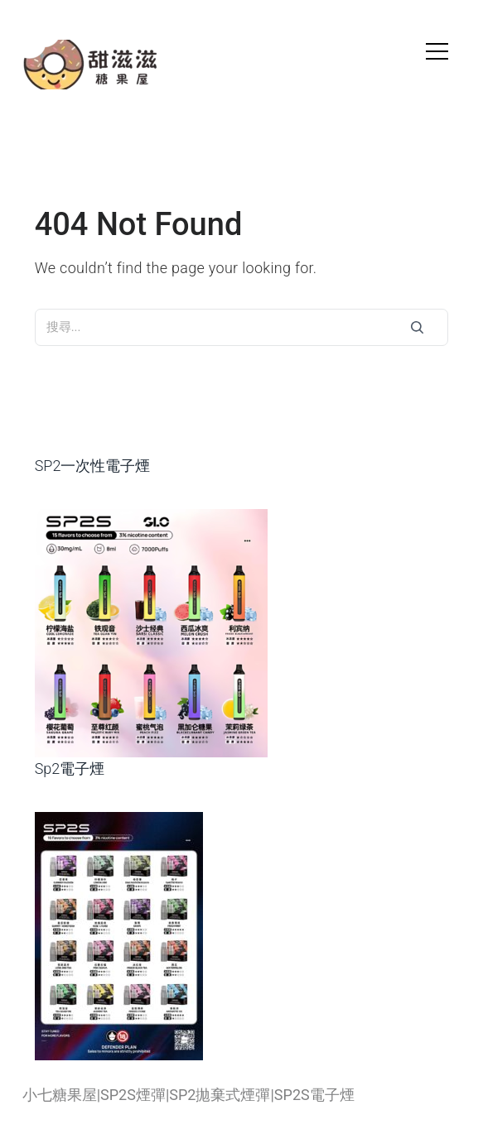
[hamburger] (437, 53)
